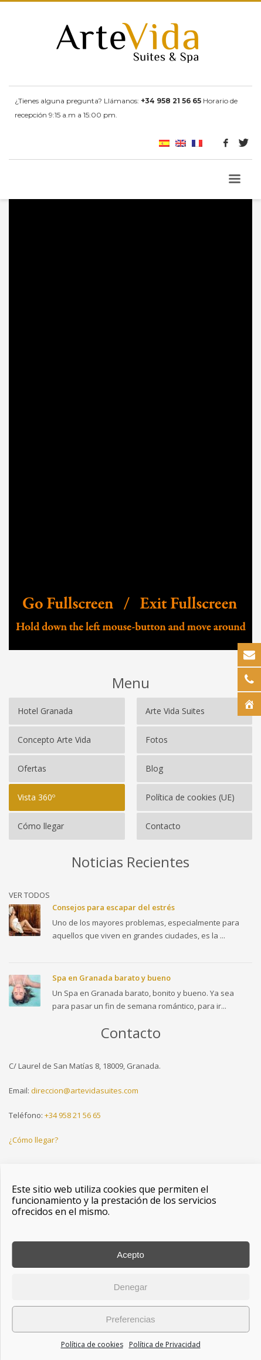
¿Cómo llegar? (33, 1140)
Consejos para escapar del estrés (113, 907)
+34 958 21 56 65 (73, 1115)
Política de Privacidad (165, 1344)
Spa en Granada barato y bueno (111, 977)
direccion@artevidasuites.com (84, 1090)
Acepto (130, 1255)
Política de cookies (92, 1344)
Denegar (131, 1287)
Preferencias (130, 1319)
